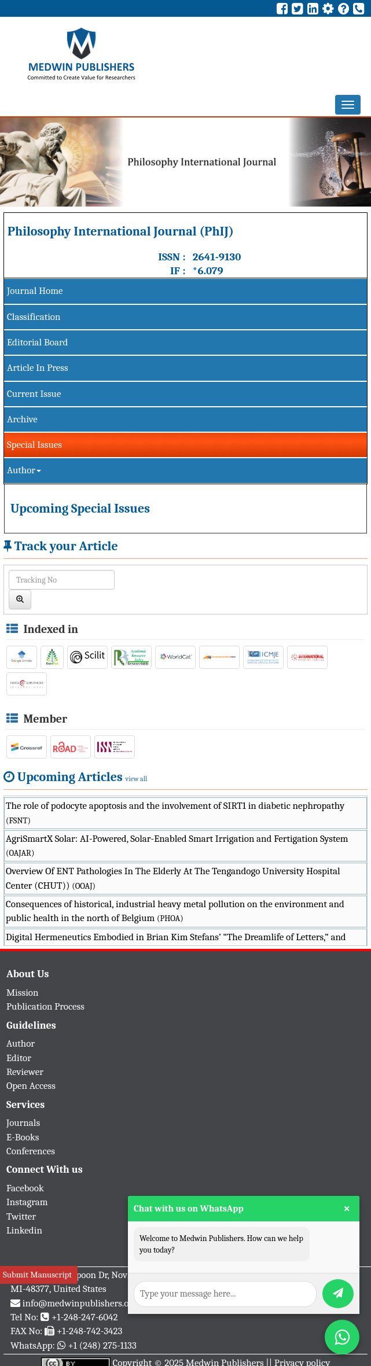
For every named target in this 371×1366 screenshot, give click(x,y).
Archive (22, 419)
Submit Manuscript (37, 1274)
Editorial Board (37, 342)
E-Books (22, 1137)
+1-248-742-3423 (89, 1331)
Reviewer (24, 1071)
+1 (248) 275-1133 (102, 1345)
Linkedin (24, 1230)
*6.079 (208, 270)
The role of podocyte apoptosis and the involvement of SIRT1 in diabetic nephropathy (175, 812)
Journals (23, 1122)
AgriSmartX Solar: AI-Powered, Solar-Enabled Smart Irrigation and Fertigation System (177, 845)
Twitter (21, 1216)
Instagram (27, 1201)
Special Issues (34, 444)
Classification (34, 316)
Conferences (30, 1151)
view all (137, 779)
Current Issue (34, 393)
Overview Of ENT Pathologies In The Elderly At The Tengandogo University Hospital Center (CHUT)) (173, 878)
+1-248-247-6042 (85, 1317)
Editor (18, 1057)
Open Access (31, 1085)
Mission (22, 992)
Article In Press (37, 367)
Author (24, 470)
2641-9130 (217, 257)
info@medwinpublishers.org (80, 1303)
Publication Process (45, 1006)
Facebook (25, 1188)
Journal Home (35, 290)
